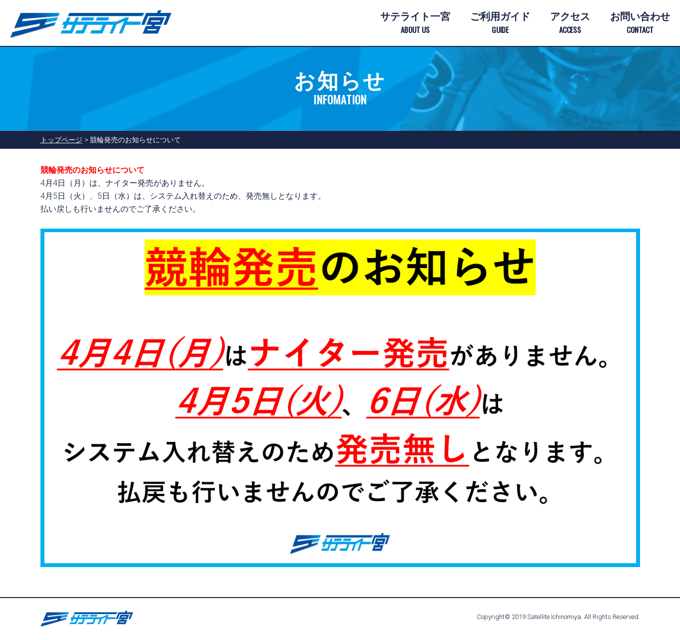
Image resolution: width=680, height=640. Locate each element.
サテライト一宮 (415, 23)
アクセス (570, 23)
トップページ (61, 140)
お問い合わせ (640, 23)
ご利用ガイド (500, 23)
